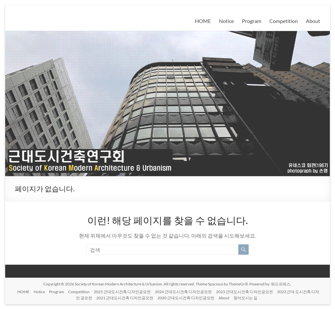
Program (251, 21)
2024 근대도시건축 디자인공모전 (183, 291)
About (313, 21)
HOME (203, 21)
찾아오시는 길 (245, 297)
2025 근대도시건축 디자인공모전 (122, 291)
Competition (283, 21)
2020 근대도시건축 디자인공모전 (185, 297)
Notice (226, 21)
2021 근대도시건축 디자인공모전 (124, 297)
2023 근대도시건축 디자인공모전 (244, 291)
